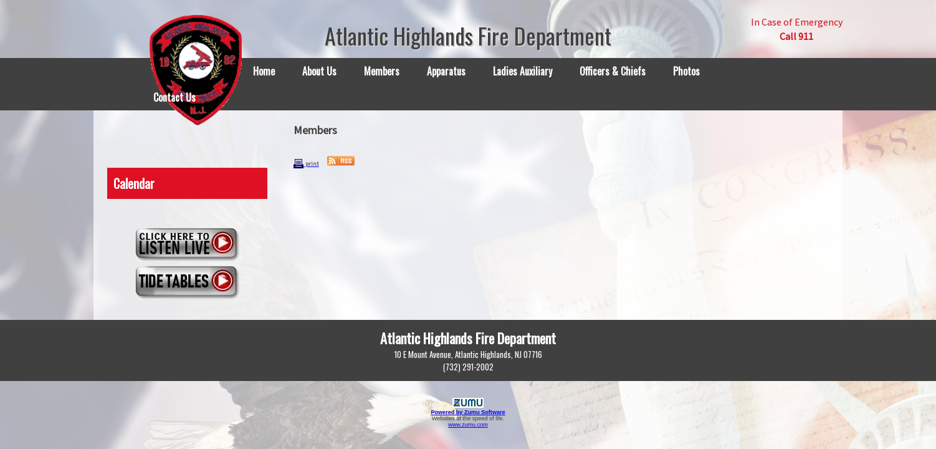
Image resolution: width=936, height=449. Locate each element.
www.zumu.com (468, 425)
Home (264, 71)
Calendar (134, 183)
